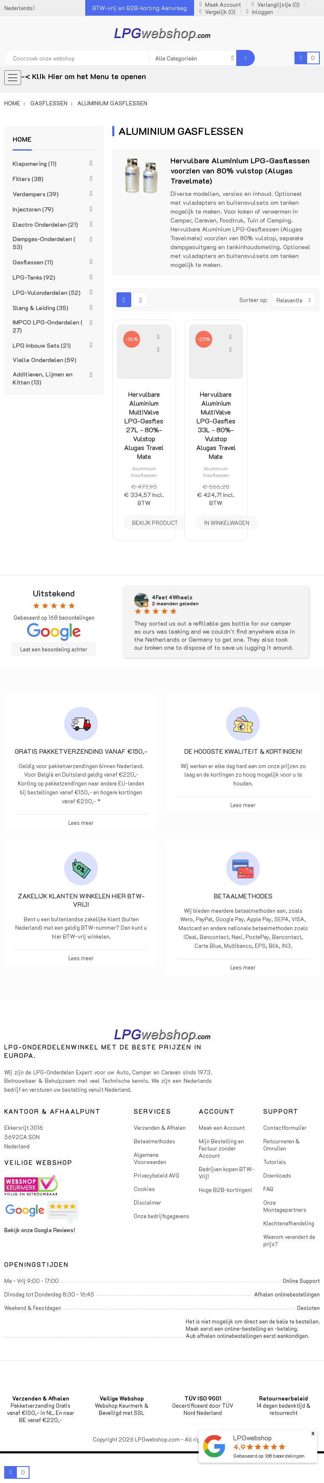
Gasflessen (33, 262)
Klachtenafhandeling (288, 1223)
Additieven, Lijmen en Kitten (43, 378)
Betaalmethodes (243, 896)
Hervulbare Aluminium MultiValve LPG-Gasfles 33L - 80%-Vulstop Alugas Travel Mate (216, 425)
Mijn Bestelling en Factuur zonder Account (221, 1148)
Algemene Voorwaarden (150, 1158)
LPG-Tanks (34, 277)
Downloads (277, 1175)
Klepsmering (35, 163)
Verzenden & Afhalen (160, 1127)
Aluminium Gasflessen (144, 471)
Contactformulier (285, 1127)
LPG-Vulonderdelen (47, 292)
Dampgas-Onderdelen (44, 243)
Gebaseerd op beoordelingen (269, 1456)
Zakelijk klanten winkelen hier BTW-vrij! (81, 900)
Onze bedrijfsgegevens (161, 1215)
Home (22, 139)
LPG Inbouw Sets (42, 345)
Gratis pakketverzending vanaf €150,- (81, 751)
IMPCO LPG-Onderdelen (48, 326)
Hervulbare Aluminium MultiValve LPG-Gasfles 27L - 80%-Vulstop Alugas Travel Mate (144, 425)
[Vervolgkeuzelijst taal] (19, 7)
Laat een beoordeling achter (53, 649)
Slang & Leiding (40, 308)
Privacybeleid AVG (156, 1175)
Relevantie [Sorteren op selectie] (295, 299)
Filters (28, 179)
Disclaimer (147, 1202)
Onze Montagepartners (284, 1206)
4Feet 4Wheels (172, 597)
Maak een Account (222, 1127)
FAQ (268, 1188)
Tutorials (274, 1161)
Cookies (144, 1188)
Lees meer (81, 822)
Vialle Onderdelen (44, 360)
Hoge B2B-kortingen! (225, 1189)
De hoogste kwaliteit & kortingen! (243, 751)
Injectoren (33, 209)
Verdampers (36, 194)
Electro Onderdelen (45, 224)
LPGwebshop (252, 1437)
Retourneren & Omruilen (281, 1144)
